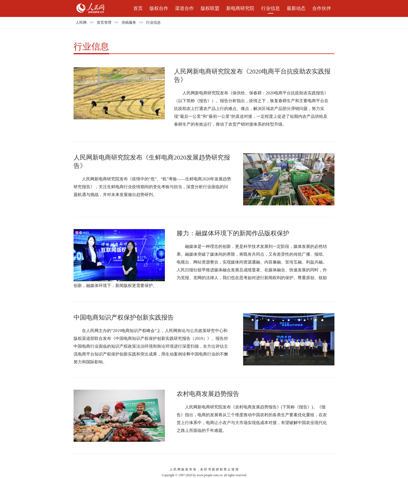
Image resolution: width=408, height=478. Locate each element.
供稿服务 (129, 22)
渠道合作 (184, 8)
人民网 (81, 22)
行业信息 (270, 8)
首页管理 (104, 22)
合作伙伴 (321, 8)
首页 (138, 8)
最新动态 (296, 8)
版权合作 (158, 8)
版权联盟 (210, 8)
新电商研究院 (240, 8)
